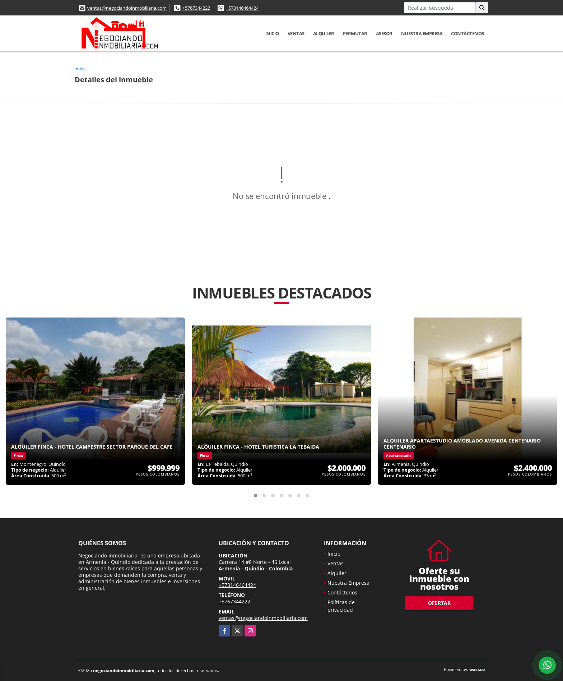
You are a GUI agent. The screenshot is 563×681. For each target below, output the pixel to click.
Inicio (272, 33)
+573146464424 (242, 8)
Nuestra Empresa (422, 33)
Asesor (384, 33)
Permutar (355, 33)
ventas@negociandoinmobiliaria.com (127, 8)
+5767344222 (196, 8)
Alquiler (323, 33)
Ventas (296, 33)
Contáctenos (467, 33)
